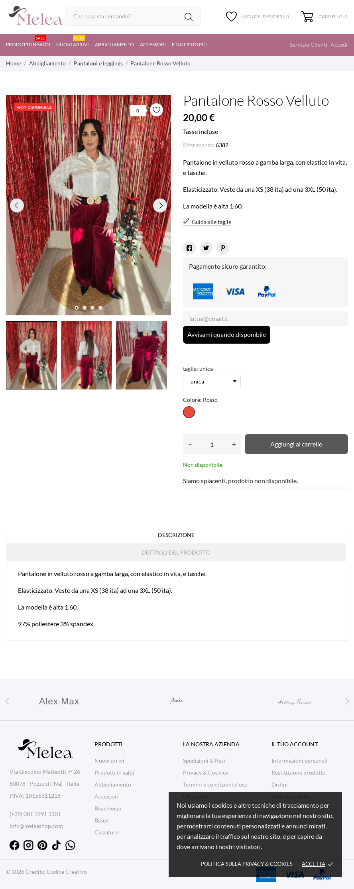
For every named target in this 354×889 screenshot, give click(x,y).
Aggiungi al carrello (296, 444)
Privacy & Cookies (205, 772)
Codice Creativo (67, 871)
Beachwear (108, 808)
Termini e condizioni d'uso (215, 784)
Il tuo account (294, 744)
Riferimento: (198, 145)
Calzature (106, 832)
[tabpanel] (88, 205)
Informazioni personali (299, 760)
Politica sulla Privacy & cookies (247, 864)
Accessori (153, 44)
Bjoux (101, 820)
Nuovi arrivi (72, 41)
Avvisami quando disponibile (226, 334)
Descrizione (176, 534)
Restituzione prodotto (298, 772)
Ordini (279, 784)
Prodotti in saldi (28, 41)
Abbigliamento (114, 44)
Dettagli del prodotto (176, 552)
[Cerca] (133, 17)
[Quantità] (212, 444)
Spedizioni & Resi (204, 760)
